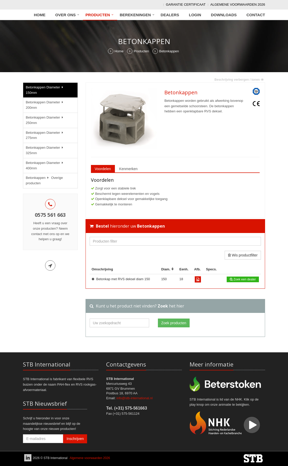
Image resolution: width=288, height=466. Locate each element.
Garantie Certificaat (186, 4)
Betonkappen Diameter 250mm (45, 120)
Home (40, 15)
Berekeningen (135, 15)
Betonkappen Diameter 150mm (45, 90)
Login (195, 15)
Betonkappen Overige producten (44, 180)
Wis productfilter (243, 255)
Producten (98, 15)
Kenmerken (128, 169)
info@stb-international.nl (134, 398)
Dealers (170, 15)
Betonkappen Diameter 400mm (45, 165)
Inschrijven (75, 439)
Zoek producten (173, 323)
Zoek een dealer (243, 279)
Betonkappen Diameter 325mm (45, 150)
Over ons (65, 15)
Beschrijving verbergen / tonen (239, 79)
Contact (256, 15)
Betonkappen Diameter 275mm (45, 135)
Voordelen (103, 169)
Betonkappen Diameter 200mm (45, 105)
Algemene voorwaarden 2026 (237, 4)
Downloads (224, 15)
